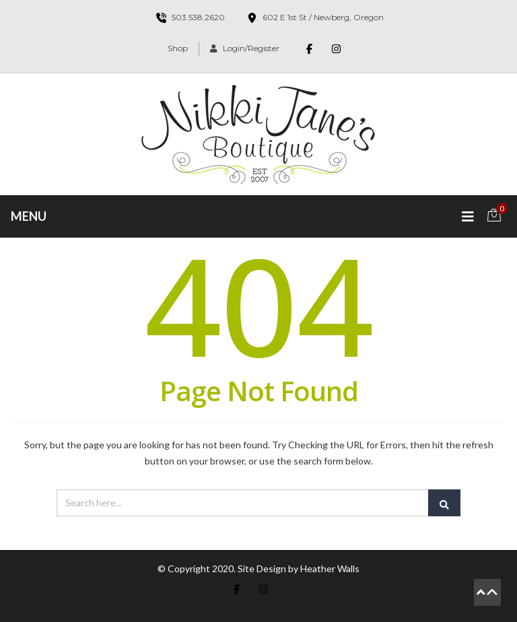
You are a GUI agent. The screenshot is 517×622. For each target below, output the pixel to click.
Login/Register (244, 48)
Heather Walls (329, 568)
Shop (178, 48)
